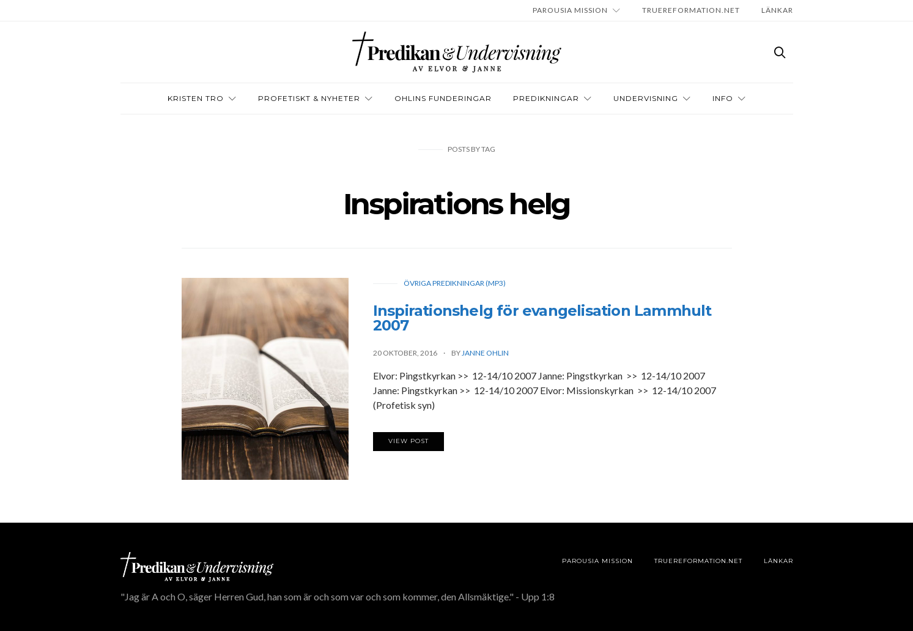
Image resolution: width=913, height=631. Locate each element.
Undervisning (645, 98)
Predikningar (546, 98)
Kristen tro (196, 98)
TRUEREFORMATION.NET (691, 10)
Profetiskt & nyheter (309, 98)
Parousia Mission (570, 10)
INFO (722, 98)
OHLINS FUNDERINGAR (443, 98)
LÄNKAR (777, 10)
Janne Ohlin (485, 352)
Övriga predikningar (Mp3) (455, 283)
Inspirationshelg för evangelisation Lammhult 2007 (542, 318)
